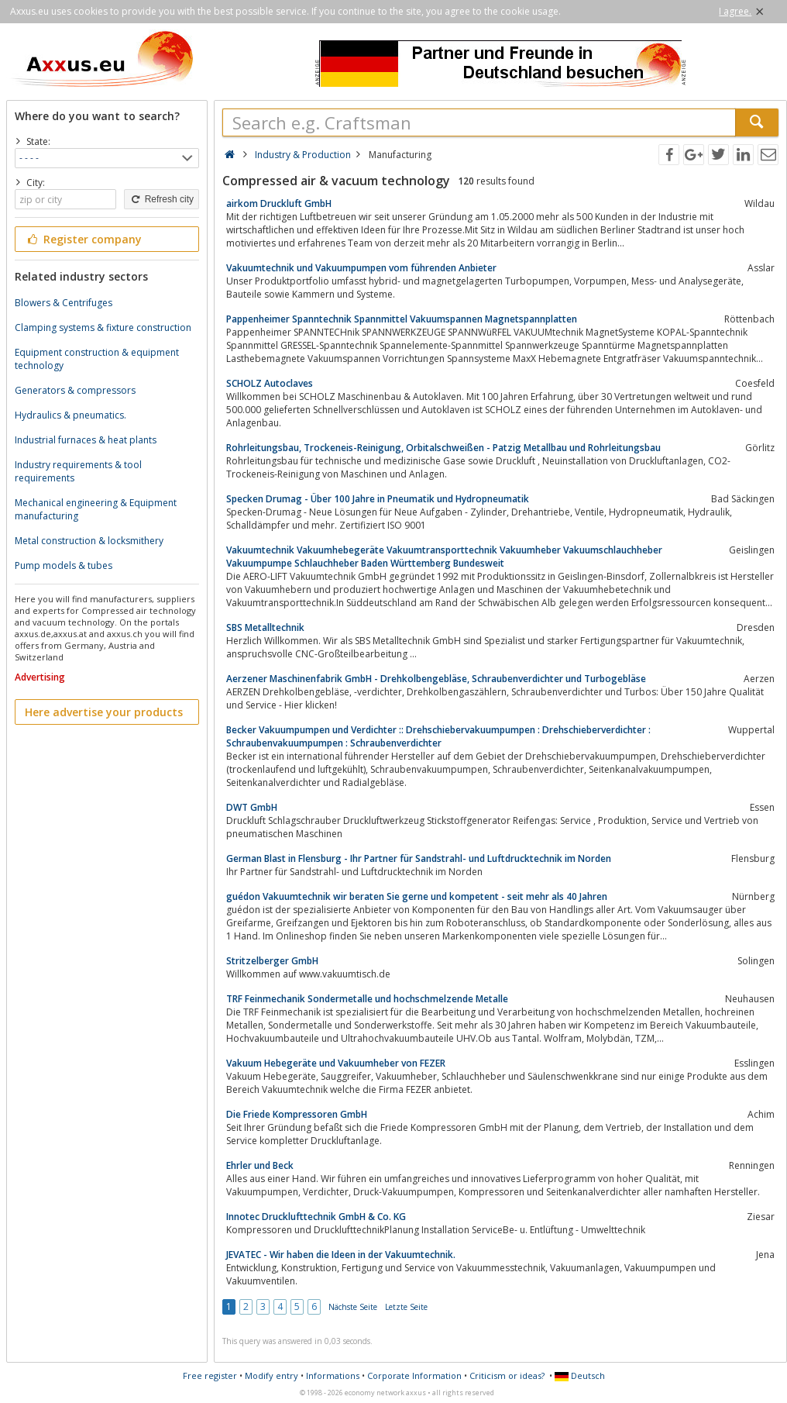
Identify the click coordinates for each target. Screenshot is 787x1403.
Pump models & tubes (63, 565)
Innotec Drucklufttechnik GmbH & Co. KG (316, 1216)
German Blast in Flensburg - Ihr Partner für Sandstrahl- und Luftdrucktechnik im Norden (418, 858)
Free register (210, 1375)
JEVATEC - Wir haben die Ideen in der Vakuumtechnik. (340, 1254)
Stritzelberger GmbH (272, 960)
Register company (83, 239)
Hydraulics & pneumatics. (70, 415)
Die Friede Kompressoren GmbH (296, 1114)
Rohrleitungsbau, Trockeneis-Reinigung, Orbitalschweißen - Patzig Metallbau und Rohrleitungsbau (443, 447)
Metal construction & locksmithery (89, 540)
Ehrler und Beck (260, 1165)
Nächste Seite (352, 1306)
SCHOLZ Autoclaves (269, 383)
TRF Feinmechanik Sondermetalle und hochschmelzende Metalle (367, 998)
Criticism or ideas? (507, 1375)
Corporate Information (414, 1375)
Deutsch (580, 1375)
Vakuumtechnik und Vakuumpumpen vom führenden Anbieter (361, 267)
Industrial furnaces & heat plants (85, 439)
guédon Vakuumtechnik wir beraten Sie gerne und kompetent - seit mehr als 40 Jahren (416, 896)
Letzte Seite (406, 1306)
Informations (332, 1375)
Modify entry (271, 1375)
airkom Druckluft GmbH (279, 203)
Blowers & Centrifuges (63, 302)
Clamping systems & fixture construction (103, 327)
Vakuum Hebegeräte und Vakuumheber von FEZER (335, 1063)
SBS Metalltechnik (265, 627)
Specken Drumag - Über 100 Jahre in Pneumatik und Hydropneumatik (377, 498)
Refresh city (161, 199)
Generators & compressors (75, 390)
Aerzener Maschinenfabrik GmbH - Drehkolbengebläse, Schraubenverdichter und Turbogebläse (436, 678)
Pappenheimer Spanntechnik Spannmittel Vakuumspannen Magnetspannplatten (401, 319)
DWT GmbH (251, 807)
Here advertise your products (104, 712)
